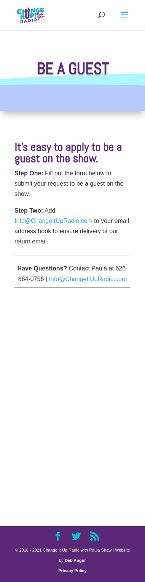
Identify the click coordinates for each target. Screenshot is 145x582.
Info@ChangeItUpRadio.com (53, 221)
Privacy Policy (72, 570)
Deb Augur (75, 560)
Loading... (72, 397)
